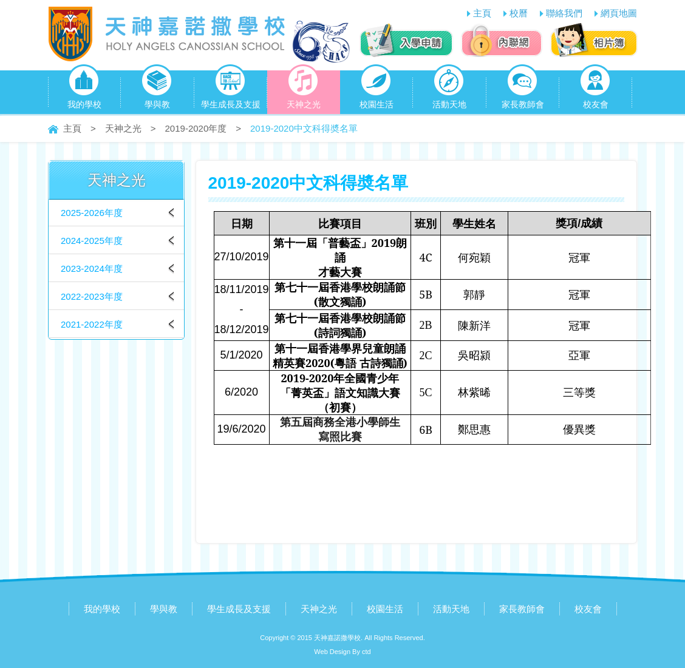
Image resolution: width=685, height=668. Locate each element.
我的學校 (84, 89)
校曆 (518, 13)
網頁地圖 (619, 13)
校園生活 (377, 89)
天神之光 (304, 89)
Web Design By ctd (342, 651)
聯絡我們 (564, 13)
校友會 (595, 89)
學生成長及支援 (231, 89)
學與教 (157, 89)
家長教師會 (523, 89)
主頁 (482, 13)
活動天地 (449, 89)
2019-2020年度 (196, 128)
